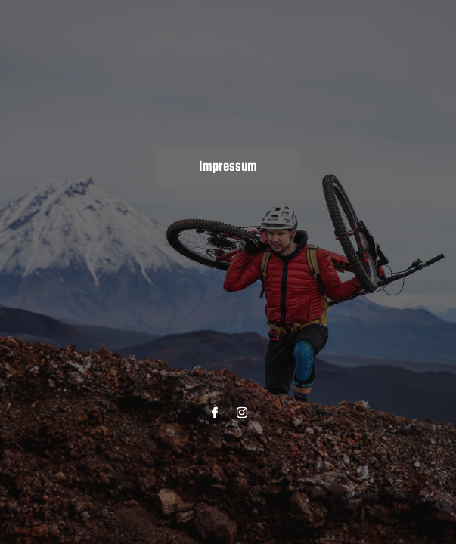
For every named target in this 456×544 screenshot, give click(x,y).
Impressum (228, 167)
